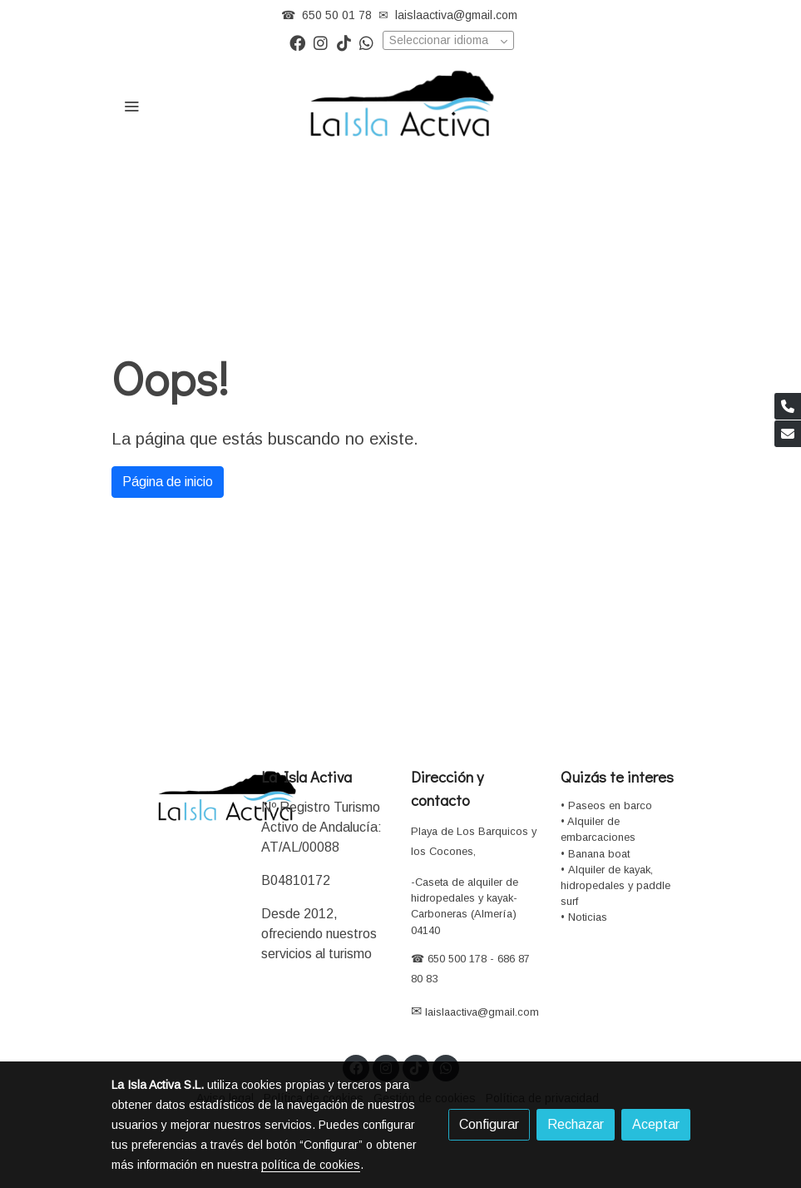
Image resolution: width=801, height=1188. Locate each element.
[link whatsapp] (366, 42)
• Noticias (584, 917)
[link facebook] (297, 42)
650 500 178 (455, 958)
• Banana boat (595, 854)
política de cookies (310, 1164)
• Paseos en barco (606, 805)
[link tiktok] (344, 42)
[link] (401, 106)
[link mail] (787, 433)
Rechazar (575, 1124)
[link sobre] (176, 797)
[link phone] (787, 406)
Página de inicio (167, 482)
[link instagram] (321, 42)
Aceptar (656, 1124)
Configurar (489, 1124)
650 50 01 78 (337, 15)
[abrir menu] (131, 105)
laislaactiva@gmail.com (456, 15)
